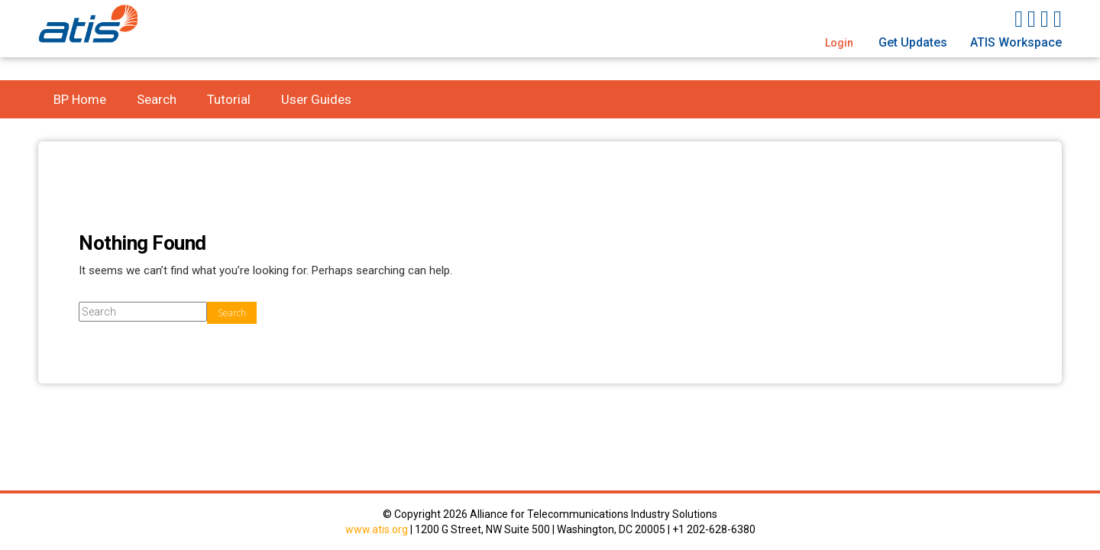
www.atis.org (376, 529)
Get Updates (912, 42)
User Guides (316, 99)
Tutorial (229, 99)
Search (156, 99)
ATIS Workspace (1016, 42)
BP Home (79, 99)
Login (839, 43)
